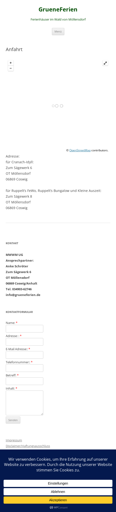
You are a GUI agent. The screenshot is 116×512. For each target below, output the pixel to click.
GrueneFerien (58, 9)
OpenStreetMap (80, 150)
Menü (58, 31)
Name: (11, 323)
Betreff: (12, 375)
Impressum (14, 440)
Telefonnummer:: (19, 362)
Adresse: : (14, 336)
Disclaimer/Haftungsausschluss (28, 446)
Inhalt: (11, 388)
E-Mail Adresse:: (18, 349)
